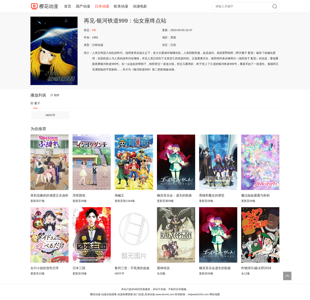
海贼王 (119, 195)
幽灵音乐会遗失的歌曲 (215, 268)
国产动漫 (83, 6)
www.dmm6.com (164, 294)
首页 (67, 6)
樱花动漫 (48, 6)
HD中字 (50, 115)
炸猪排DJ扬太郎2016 (256, 268)
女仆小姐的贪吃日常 (44, 268)
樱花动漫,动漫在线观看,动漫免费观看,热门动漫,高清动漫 (122, 294)
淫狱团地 (79, 195)
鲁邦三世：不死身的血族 (132, 268)
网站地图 (215, 294)
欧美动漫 (121, 6)
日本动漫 (102, 6)
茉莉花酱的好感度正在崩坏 (49, 195)
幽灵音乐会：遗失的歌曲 (174, 195)
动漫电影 (140, 6)
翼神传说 (163, 268)
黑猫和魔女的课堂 (211, 195)
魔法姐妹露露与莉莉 (255, 195)
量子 (35, 103)
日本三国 (79, 268)
